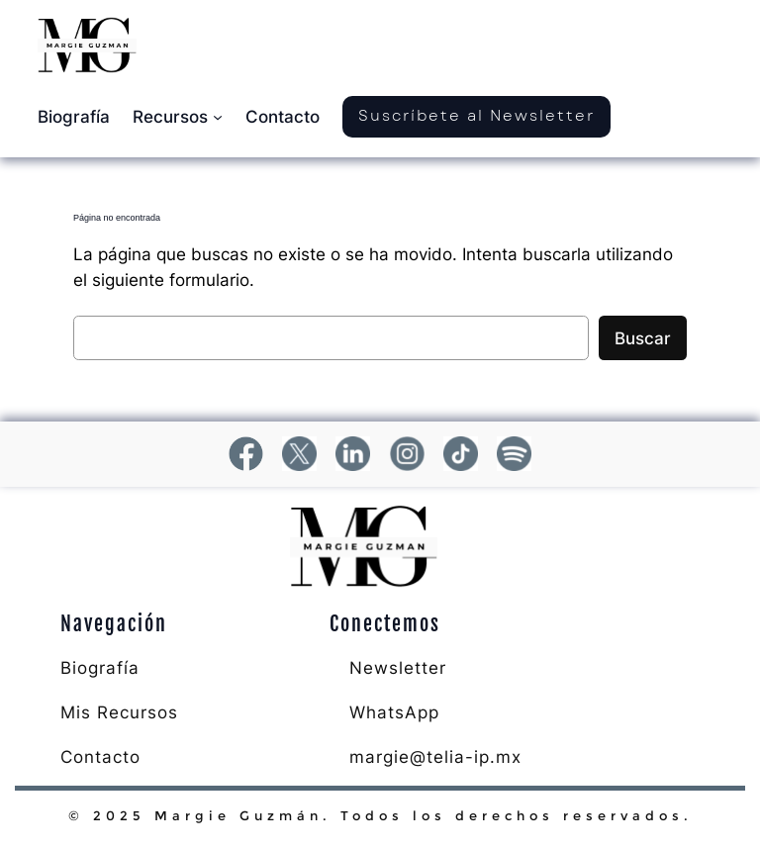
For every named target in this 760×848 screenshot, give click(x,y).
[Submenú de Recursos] (218, 117)
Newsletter (397, 668)
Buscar (643, 338)
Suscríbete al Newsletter (476, 116)
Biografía (100, 668)
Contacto (100, 757)
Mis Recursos (119, 712)
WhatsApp (394, 712)
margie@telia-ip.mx (435, 757)
